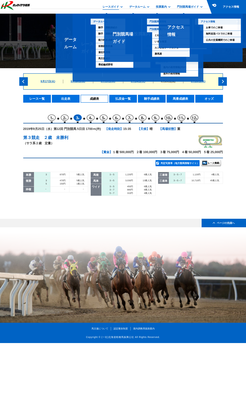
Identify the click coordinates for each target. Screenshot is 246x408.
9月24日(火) (138, 81)
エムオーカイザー (62, 216)
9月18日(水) (78, 81)
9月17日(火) (48, 81)
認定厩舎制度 (121, 393)
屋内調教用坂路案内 (144, 393)
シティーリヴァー (62, 208)
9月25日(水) (168, 81)
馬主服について (100, 393)
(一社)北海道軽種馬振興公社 (117, 401)
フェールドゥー (61, 223)
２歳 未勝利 (56, 139)
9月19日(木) (108, 81)
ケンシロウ (58, 230)
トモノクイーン (61, 201)
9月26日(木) (198, 81)
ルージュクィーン (62, 187)
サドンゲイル (59, 194)
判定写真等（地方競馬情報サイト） (180, 164)
